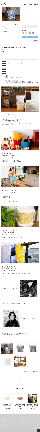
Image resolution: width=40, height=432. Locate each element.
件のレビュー (3, 49)
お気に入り (4, 29)
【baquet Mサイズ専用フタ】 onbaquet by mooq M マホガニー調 (20, 405)
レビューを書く (20, 381)
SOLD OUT (30, 26)
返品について (36, 40)
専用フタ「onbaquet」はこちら (30, 36)
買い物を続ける (36, 371)
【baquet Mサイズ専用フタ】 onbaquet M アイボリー (7, 405)
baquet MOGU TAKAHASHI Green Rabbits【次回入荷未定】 (32, 405)
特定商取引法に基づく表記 (34, 41)
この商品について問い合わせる (28, 371)
